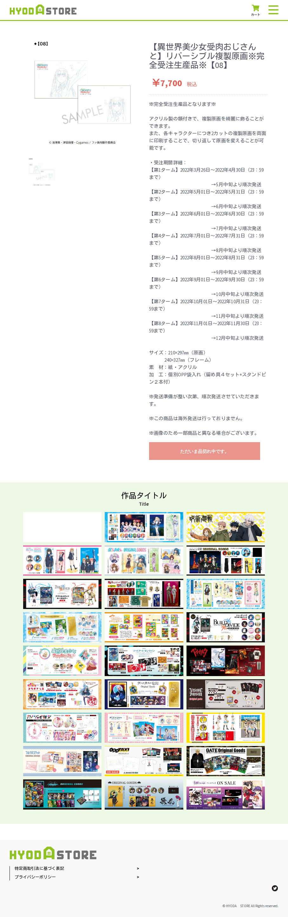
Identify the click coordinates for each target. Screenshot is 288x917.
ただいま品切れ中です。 (204, 451)
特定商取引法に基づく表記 (39, 869)
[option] (82, 92)
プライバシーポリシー (35, 877)
